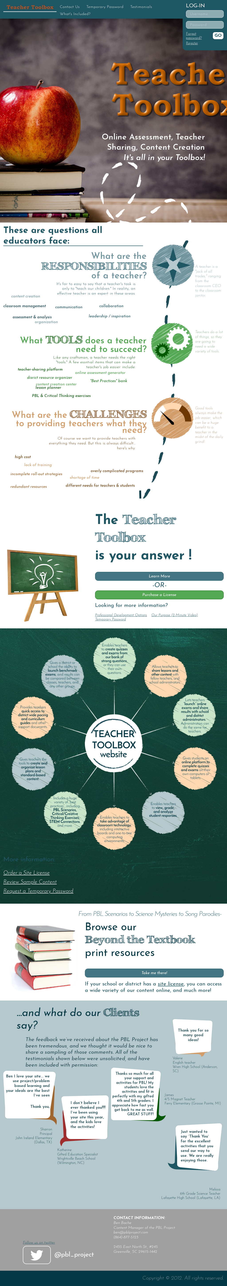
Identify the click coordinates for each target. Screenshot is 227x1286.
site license (171, 984)
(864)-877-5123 (126, 1237)
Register (192, 43)
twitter (37, 1255)
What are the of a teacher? (94, 266)
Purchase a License (159, 595)
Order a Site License (26, 873)
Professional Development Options (121, 615)
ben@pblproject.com (131, 1232)
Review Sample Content (30, 882)
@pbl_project (74, 1255)
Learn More (159, 576)
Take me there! (154, 973)
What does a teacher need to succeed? (83, 345)
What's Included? (75, 14)
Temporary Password (104, 7)
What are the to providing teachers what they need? (79, 423)
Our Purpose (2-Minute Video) (174, 615)
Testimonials (141, 7)
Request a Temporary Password (38, 891)
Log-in (195, 6)
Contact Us (70, 7)
